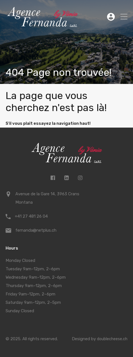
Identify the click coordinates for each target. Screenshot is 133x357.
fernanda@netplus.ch (35, 230)
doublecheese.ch (112, 339)
